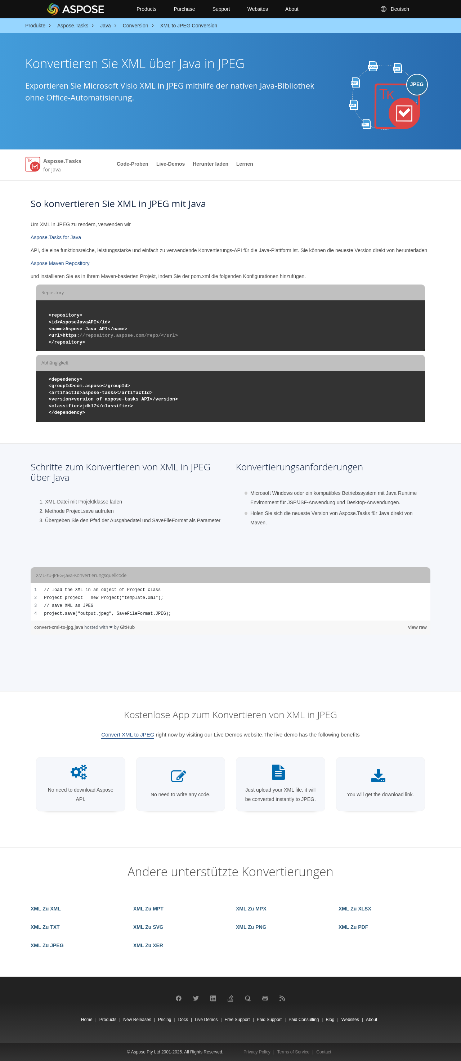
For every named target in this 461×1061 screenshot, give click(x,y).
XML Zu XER (148, 945)
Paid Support (269, 1019)
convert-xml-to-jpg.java (59, 627)
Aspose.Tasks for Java (56, 237)
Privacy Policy (256, 1052)
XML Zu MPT (148, 909)
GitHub (127, 627)
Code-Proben (132, 164)
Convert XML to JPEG (127, 734)
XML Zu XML (46, 909)
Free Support (237, 1019)
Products (146, 9)
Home (87, 1019)
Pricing (164, 1019)
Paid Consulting (303, 1019)
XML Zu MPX (251, 909)
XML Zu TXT (45, 927)
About (292, 9)
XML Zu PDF (353, 927)
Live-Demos (170, 164)
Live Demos (206, 1019)
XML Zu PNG (251, 927)
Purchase (184, 9)
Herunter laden (210, 164)
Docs (183, 1019)
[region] (230, 602)
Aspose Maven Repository (60, 263)
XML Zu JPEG (47, 945)
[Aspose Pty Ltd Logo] (85, 9)
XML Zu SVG (148, 927)
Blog (330, 1019)
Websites (257, 9)
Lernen (244, 164)
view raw (417, 627)
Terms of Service (293, 1052)
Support (221, 9)
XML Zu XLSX (355, 909)
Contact (323, 1052)
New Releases (137, 1019)
